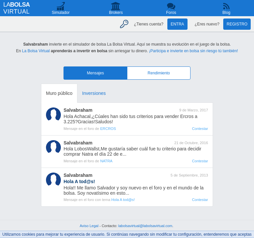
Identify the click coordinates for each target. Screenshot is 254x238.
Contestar (200, 129)
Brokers (116, 12)
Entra (177, 24)
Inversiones (94, 93)
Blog (226, 12)
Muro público (59, 93)
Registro (237, 24)
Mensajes (95, 73)
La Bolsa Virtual (36, 51)
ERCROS (108, 129)
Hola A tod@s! (123, 200)
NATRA (106, 161)
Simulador (60, 12)
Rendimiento (159, 73)
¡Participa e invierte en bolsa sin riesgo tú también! (193, 51)
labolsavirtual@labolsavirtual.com (145, 226)
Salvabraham (78, 110)
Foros (171, 12)
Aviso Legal (89, 226)
